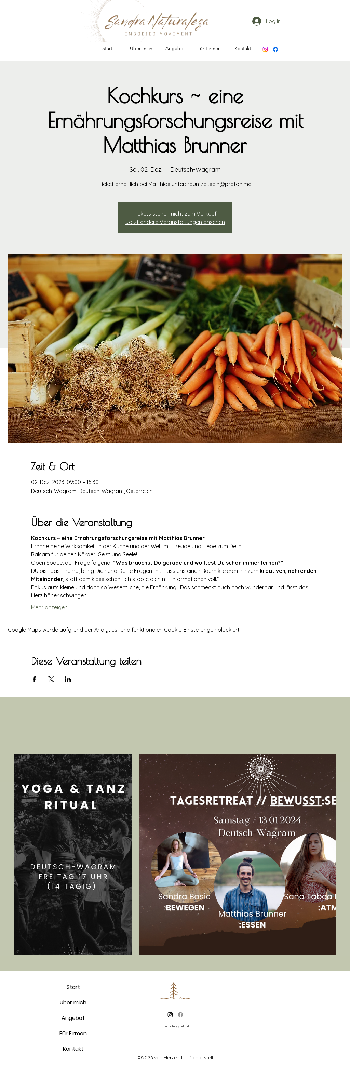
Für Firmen (73, 1033)
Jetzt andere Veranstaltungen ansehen (175, 222)
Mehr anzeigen (49, 607)
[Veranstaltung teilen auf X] (51, 679)
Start (73, 987)
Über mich (73, 1003)
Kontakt (73, 1049)
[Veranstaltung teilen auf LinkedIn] (68, 679)
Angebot (73, 1018)
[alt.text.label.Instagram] (265, 49)
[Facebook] (275, 49)
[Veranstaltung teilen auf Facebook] (34, 679)
